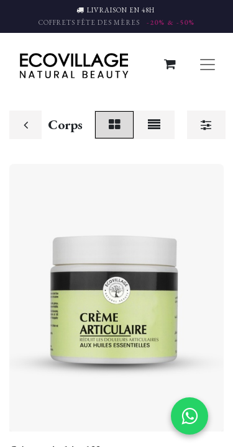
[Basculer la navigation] (207, 64)
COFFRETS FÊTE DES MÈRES (116, 22)
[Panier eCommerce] (169, 63)
